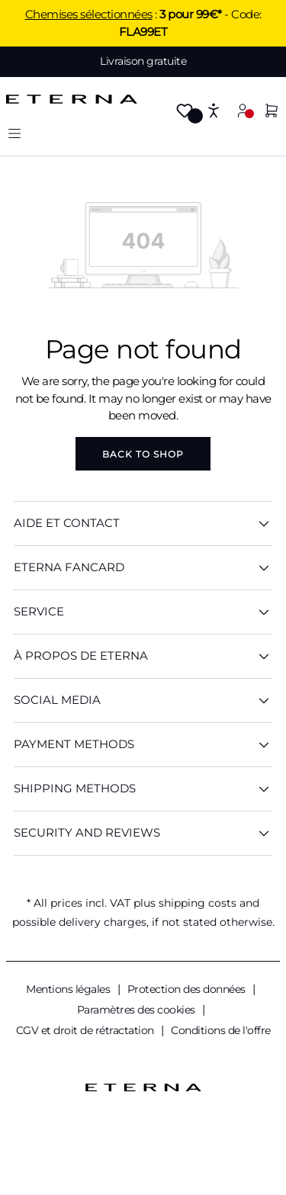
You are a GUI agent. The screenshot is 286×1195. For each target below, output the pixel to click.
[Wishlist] (184, 111)
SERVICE (143, 612)
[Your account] (242, 110)
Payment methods (143, 744)
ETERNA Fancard (143, 567)
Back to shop (143, 454)
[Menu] (14, 133)
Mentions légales (69, 989)
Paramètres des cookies (137, 1010)
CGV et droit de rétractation (86, 1030)
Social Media (143, 700)
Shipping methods (143, 789)
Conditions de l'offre (221, 1030)
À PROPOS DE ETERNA (143, 656)
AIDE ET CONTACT (143, 523)
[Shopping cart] (271, 111)
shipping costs (197, 903)
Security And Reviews (143, 833)
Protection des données (188, 989)
